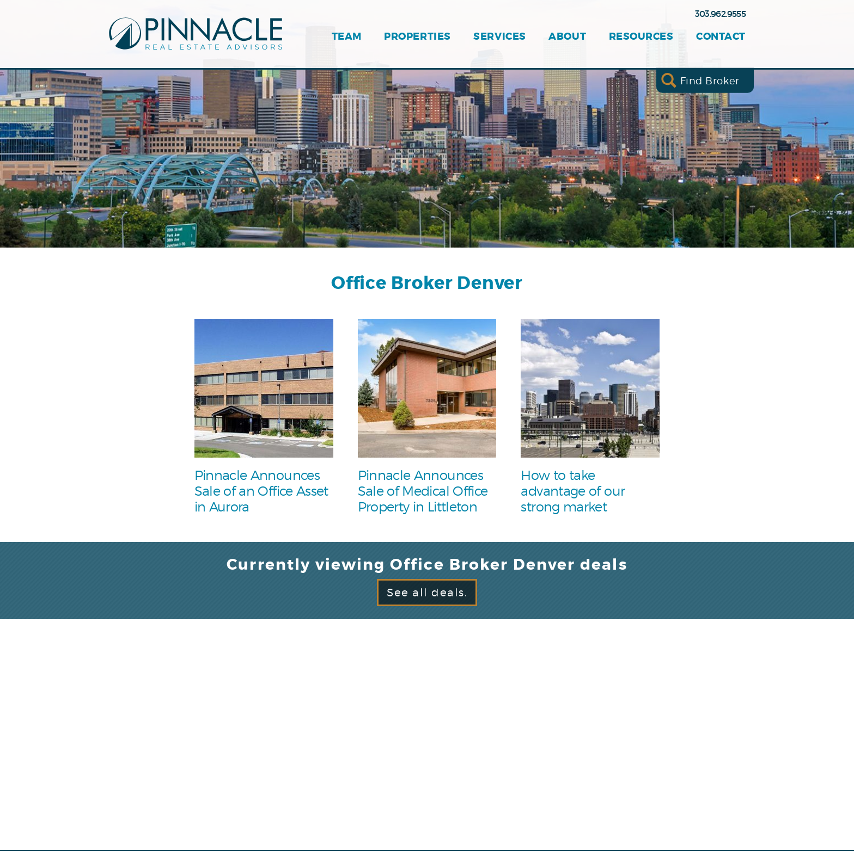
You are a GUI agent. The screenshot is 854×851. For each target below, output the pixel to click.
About (567, 36)
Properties (417, 36)
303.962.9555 (720, 13)
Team (347, 36)
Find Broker (710, 80)
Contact (721, 36)
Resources (641, 36)
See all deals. (427, 592)
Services (499, 36)
